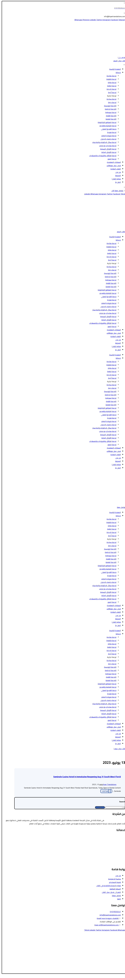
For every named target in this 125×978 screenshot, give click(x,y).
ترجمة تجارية (110, 95)
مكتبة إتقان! (114, 179)
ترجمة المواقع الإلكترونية (105, 122)
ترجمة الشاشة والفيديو (106, 125)
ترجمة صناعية (110, 75)
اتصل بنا (116, 182)
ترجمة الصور (110, 159)
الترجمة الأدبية (118, 849)
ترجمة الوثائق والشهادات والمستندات (101, 155)
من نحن (116, 172)
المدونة (116, 175)
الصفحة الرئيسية (113, 69)
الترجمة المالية (118, 846)
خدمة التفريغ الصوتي (107, 129)
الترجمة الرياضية (109, 109)
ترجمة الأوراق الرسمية (107, 149)
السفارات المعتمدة (112, 162)
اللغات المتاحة (114, 169)
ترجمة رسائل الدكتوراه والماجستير (103, 142)
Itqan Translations (108, 784)
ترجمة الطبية (110, 85)
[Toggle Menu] (123, 64)
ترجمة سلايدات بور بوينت (106, 145)
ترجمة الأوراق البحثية (107, 152)
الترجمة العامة (109, 119)
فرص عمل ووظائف (112, 165)
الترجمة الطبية (119, 843)
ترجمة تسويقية (109, 112)
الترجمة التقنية (110, 115)
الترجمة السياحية (118, 839)
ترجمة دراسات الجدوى (107, 139)
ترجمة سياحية (110, 99)
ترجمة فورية (110, 132)
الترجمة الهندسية (109, 105)
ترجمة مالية (110, 82)
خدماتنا (116, 72)
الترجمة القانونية (118, 836)
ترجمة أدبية (111, 92)
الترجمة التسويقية (117, 856)
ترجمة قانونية (110, 79)
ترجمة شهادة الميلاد (107, 135)
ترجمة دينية (111, 102)
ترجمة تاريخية (110, 89)
